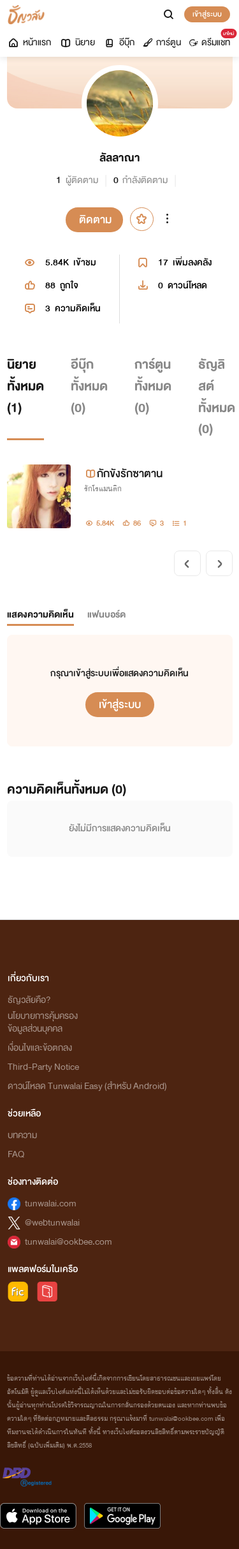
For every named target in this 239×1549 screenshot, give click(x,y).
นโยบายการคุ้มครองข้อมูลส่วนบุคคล (43, 1022)
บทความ (22, 1135)
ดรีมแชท (212, 39)
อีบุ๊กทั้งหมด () (89, 386)
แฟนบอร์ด (106, 615)
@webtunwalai (52, 1223)
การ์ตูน (162, 42)
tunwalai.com (50, 1204)
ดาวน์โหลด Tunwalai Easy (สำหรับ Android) (87, 1086)
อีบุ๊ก (118, 42)
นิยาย (77, 42)
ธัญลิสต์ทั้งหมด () (216, 396)
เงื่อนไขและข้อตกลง (40, 1048)
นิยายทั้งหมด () (25, 386)
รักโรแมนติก (103, 488)
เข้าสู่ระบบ (207, 14)
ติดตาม (95, 220)
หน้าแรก (29, 42)
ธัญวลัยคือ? (29, 1000)
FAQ (16, 1154)
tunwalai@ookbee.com (68, 1242)
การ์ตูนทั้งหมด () (152, 386)
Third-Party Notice (43, 1067)
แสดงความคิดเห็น (40, 615)
